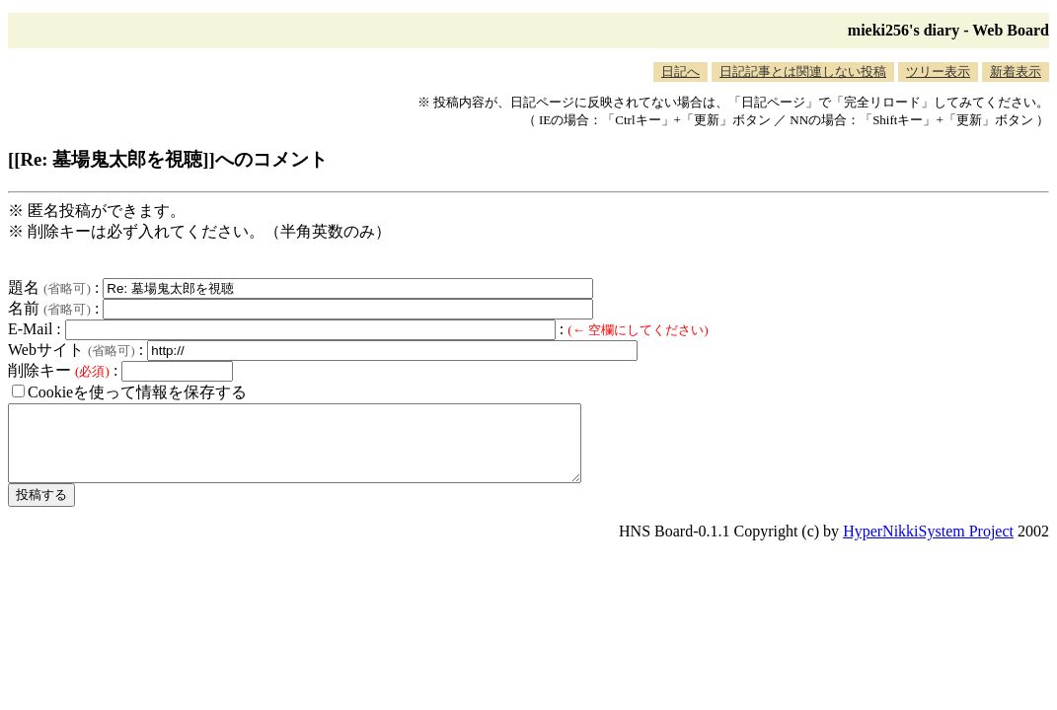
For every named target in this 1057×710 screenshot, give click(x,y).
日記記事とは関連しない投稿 (802, 71)
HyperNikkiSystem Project (928, 545)
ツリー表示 (938, 71)
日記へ (680, 71)
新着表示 (1015, 71)
